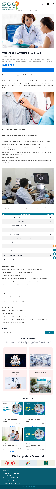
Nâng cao (28, 443)
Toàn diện (28, 417)
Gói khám (18, 10)
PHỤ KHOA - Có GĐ (10, 445)
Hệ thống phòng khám (40, 372)
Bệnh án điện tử (15, 372)
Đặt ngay (28, 70)
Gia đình (4, 443)
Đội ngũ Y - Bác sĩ (15, 350)
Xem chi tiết (15, 352)
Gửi (49, 332)
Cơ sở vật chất (40, 350)
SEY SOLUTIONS (32, 486)
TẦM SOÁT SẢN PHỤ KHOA (10, 420)
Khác (24, 10)
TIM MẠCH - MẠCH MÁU (34, 10)
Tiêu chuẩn (5, 417)
